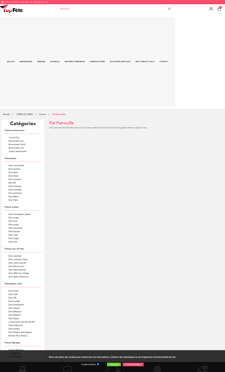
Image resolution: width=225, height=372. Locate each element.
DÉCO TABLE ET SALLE (169, 22)
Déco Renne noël (16, 183)
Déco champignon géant (19, 131)
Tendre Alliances (16, 266)
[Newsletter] (58, 338)
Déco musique (14, 103)
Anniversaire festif (16, 61)
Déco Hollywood (15, 242)
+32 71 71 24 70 (11, 2)
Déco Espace (14, 148)
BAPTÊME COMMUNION (99, 22)
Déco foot (12, 138)
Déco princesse (15, 144)
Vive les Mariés (15, 273)
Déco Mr (12, 99)
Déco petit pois (15, 110)
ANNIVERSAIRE (50, 22)
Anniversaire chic (16, 57)
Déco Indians (14, 245)
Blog (92, 322)
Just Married (14, 270)
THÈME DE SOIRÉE (122, 22)
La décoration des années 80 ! (21, 238)
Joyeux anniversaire (17, 68)
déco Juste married (17, 179)
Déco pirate (13, 141)
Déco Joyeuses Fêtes (18, 176)
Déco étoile (13, 92)
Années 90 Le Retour (17, 252)
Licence (42, 31)
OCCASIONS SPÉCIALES (145, 22)
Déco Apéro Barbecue (18, 193)
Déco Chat (13, 151)
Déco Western (14, 231)
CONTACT (188, 22)
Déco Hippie (13, 235)
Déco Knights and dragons (20, 249)
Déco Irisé (12, 158)
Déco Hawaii (14, 225)
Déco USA (13, 211)
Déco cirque (13, 134)
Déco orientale (15, 106)
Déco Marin (13, 113)
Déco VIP (12, 214)
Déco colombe (14, 172)
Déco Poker (13, 207)
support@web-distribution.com (102, 315)
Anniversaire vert (16, 64)
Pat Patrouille (59, 31)
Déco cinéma (14, 85)
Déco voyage (14, 218)
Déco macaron (15, 96)
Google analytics (88, 364)
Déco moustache (16, 221)
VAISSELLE (79, 22)
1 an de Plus (13, 54)
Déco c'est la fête (16, 82)
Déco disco (13, 89)
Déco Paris (13, 116)
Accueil (6, 31)
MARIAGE (66, 22)
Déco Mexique (14, 228)
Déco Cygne (13, 155)
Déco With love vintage (18, 190)
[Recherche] (113, 10)
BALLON (35, 22)
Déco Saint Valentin (17, 186)
